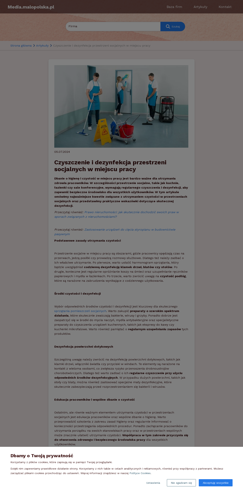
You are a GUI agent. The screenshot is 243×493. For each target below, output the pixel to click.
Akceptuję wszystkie (216, 482)
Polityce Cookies (140, 473)
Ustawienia (153, 482)
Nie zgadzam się (181, 482)
